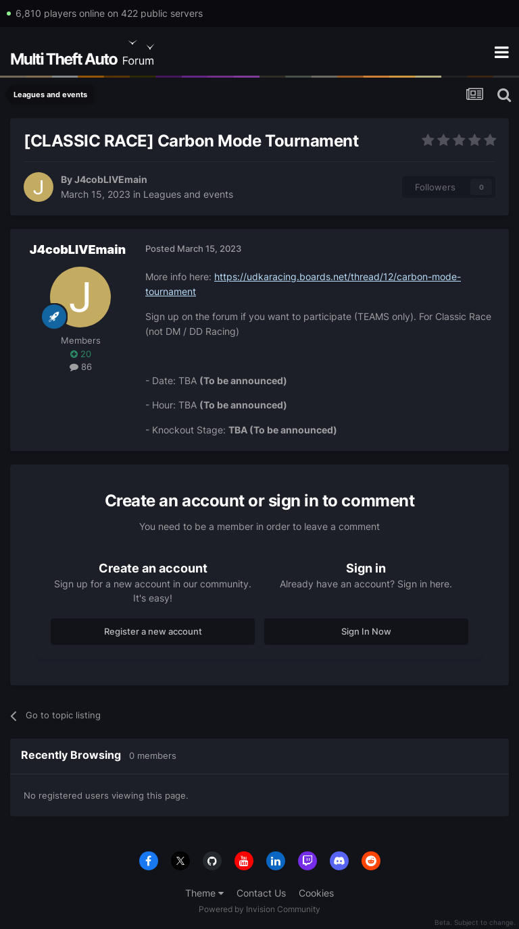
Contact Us (261, 893)
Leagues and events (188, 194)
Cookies (316, 893)
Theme (204, 893)
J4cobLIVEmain (110, 179)
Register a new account (153, 631)
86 (81, 366)
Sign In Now (366, 631)
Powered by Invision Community (259, 909)
